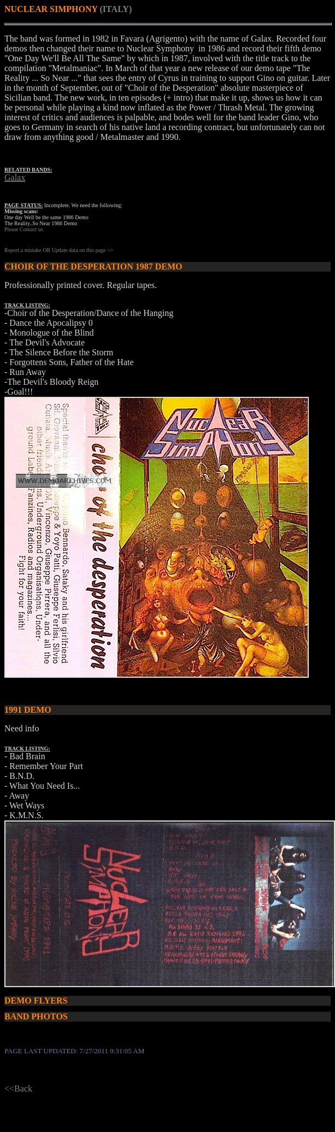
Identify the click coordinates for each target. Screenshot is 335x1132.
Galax (14, 177)
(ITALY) (116, 9)
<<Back (18, 1088)
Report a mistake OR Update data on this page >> (58, 250)
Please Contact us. (24, 229)
